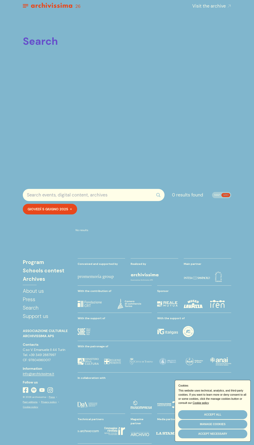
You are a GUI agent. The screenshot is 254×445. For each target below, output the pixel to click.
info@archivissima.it (38, 373)
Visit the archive (211, 6)
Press (52, 397)
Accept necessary (212, 433)
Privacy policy (49, 402)
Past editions (30, 402)
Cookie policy (30, 406)
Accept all (212, 414)
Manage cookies (212, 424)
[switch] (221, 195)
